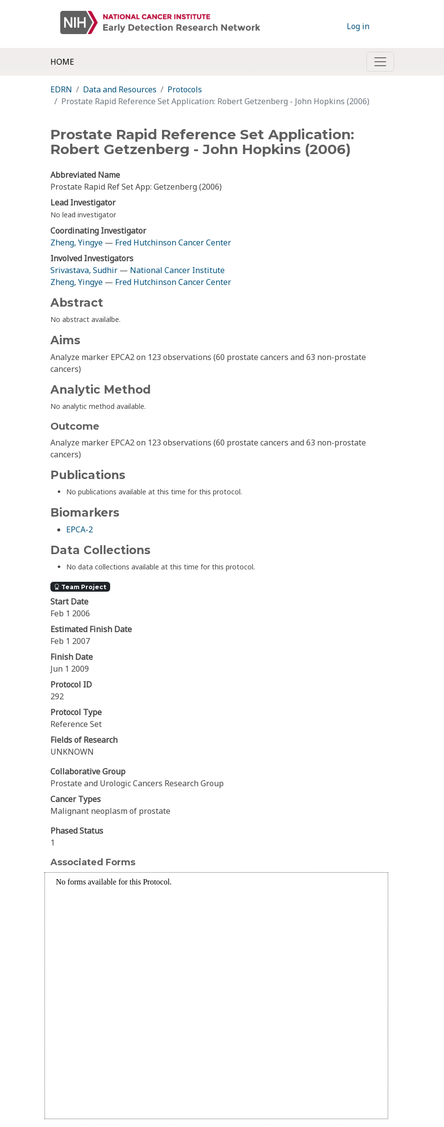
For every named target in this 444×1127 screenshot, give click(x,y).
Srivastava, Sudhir (84, 270)
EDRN (61, 89)
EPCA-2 (79, 529)
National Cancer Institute (177, 270)
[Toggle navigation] (380, 62)
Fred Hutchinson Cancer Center (173, 242)
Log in (358, 26)
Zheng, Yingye (77, 242)
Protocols (184, 89)
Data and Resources (120, 89)
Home (62, 61)
